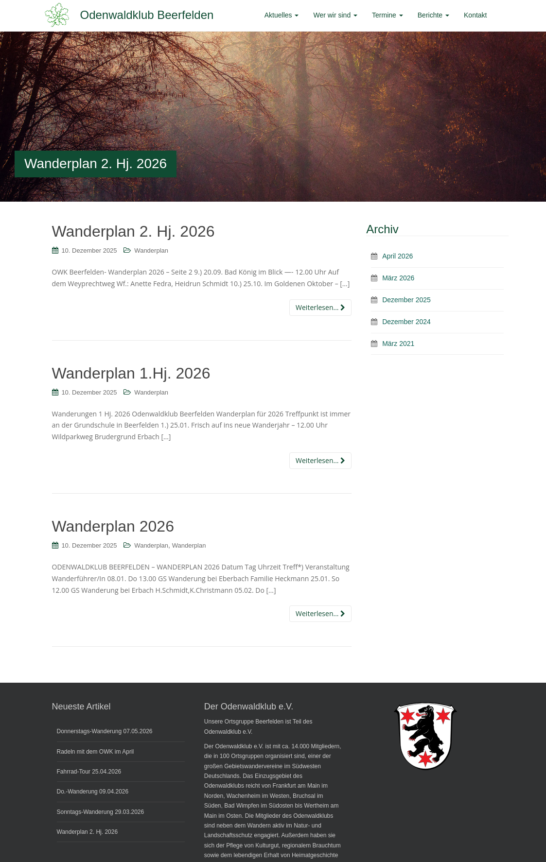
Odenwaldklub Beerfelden (147, 14)
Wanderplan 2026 (113, 526)
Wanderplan (151, 250)
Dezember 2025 (406, 300)
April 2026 (397, 256)
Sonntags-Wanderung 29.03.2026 (100, 812)
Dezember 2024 (406, 322)
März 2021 (398, 343)
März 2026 (398, 278)
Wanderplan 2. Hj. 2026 (133, 231)
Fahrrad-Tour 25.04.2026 (89, 771)
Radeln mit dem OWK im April (95, 751)
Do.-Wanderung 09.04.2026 (93, 791)
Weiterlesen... (320, 307)
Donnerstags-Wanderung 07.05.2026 (105, 731)
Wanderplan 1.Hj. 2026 (131, 373)
